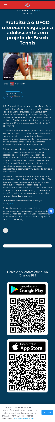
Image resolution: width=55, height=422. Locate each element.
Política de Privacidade (23, 418)
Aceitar (47, 412)
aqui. (11, 203)
